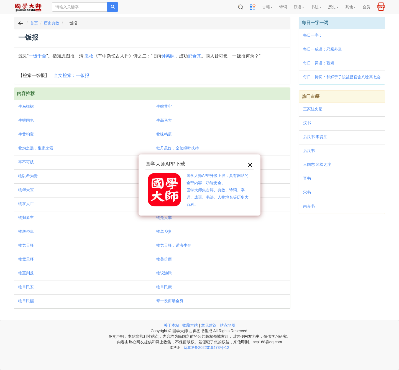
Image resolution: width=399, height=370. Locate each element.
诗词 (283, 7)
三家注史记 (313, 109)
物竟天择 (26, 259)
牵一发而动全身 (169, 301)
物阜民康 (164, 287)
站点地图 (227, 325)
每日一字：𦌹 (313, 35)
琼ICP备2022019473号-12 (206, 347)
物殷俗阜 (26, 231)
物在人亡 (26, 203)
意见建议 (209, 325)
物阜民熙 (26, 301)
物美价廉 (164, 259)
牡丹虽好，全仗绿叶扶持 (177, 148)
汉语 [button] (299, 7)
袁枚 (89, 56)
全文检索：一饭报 (71, 75)
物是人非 (164, 217)
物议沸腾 (164, 273)
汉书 (307, 123)
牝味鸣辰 (164, 134)
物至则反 (26, 273)
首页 (34, 23)
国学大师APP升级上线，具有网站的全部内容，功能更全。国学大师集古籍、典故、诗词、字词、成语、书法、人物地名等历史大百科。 (217, 190)
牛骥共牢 (164, 106)
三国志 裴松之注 (317, 164)
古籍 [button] (267, 7)
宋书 (307, 192)
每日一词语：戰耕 (318, 63)
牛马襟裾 (26, 106)
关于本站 (171, 325)
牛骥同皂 (26, 120)
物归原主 (26, 217)
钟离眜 (168, 56)
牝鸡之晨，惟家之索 (35, 148)
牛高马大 (164, 120)
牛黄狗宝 (26, 134)
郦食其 (194, 56)
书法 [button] (316, 7)
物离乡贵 (164, 231)
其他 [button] (350, 7)
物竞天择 (26, 245)
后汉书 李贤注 (315, 136)
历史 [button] (333, 7)
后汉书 (309, 150)
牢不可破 (26, 162)
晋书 (307, 178)
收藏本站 (190, 325)
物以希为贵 (28, 176)
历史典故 (51, 23)
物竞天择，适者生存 (173, 245)
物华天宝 (26, 190)
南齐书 (309, 206)
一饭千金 (37, 56)
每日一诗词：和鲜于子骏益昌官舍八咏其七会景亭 (342, 77)
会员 (366, 7)
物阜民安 (26, 287)
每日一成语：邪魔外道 (322, 49)
